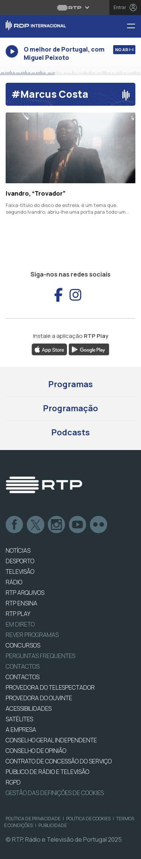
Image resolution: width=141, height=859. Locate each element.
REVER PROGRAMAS (32, 635)
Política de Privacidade (33, 818)
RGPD (13, 782)
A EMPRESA (21, 729)
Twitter (36, 525)
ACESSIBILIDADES (29, 708)
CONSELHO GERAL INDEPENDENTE (51, 740)
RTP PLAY (18, 614)
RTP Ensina (21, 603)
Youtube (78, 525)
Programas (70, 384)
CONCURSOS (23, 645)
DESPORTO (20, 561)
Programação (70, 408)
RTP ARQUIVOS (25, 592)
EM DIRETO (20, 624)
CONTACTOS (22, 677)
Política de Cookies (88, 818)
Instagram (57, 525)
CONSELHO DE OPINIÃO (36, 750)
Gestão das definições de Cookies (55, 793)
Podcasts (70, 432)
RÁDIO (14, 582)
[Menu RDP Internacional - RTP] (134, 26)
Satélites (19, 719)
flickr (99, 525)
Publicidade (52, 825)
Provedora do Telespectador (50, 687)
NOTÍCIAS (18, 550)
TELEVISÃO (20, 571)
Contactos (22, 666)
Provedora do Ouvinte (39, 698)
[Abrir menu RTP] (70, 7)
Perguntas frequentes (40, 656)
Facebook (15, 525)
